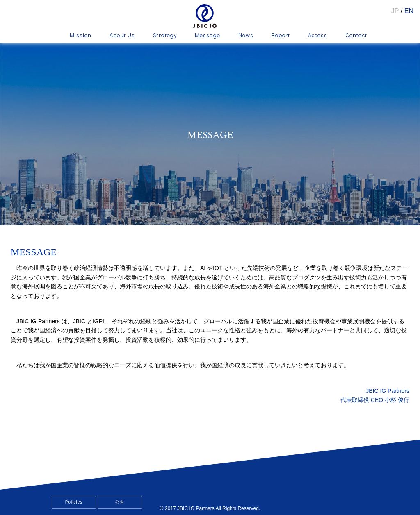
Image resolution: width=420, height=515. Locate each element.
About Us (122, 35)
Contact (356, 35)
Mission (80, 35)
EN (408, 10)
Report (281, 35)
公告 (119, 502)
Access (317, 35)
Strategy (165, 35)
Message (207, 35)
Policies (73, 502)
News (245, 35)
